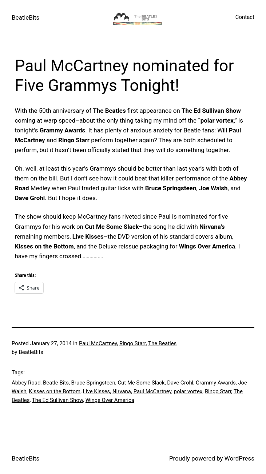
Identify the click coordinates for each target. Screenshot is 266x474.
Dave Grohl (180, 382)
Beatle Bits (56, 382)
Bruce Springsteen (93, 382)
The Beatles (162, 343)
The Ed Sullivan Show (57, 400)
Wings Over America (110, 400)
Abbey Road (26, 382)
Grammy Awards (216, 382)
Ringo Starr (132, 343)
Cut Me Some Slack (141, 382)
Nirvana (121, 391)
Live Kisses (96, 391)
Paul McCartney (98, 343)
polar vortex (188, 391)
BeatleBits (25, 17)
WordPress (239, 458)
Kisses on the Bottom (54, 391)
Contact (244, 17)
